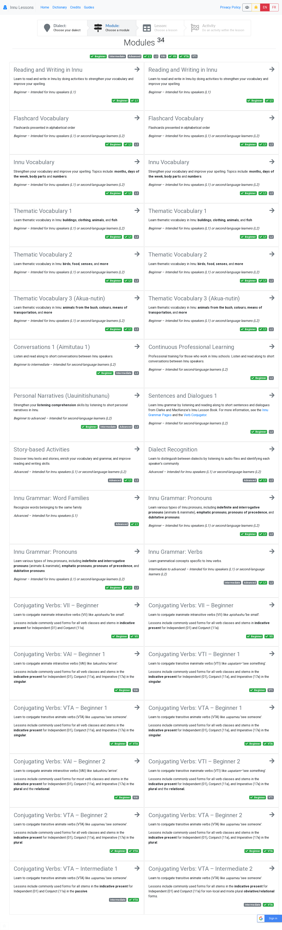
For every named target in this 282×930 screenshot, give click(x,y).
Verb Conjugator (195, 415)
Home (44, 7)
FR (274, 7)
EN (265, 7)
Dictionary (59, 7)
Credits (75, 7)
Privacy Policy (230, 7)
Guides (89, 7)
